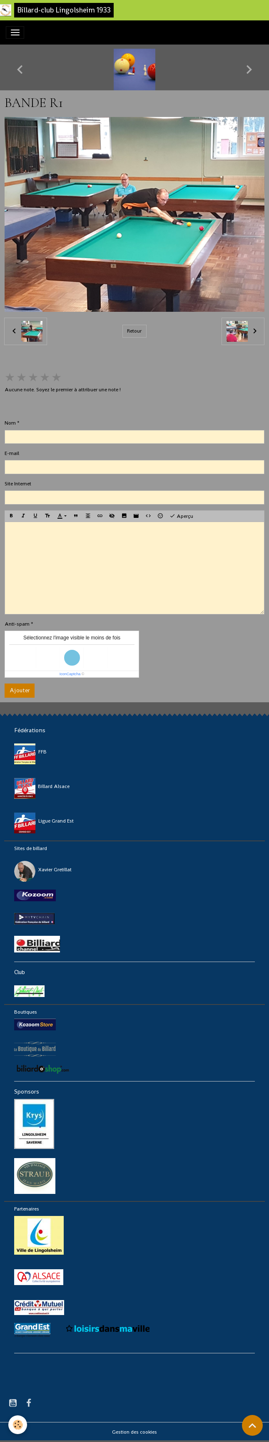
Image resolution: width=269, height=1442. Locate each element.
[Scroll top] (252, 1425)
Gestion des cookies (134, 1432)
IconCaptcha (70, 674)
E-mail (12, 453)
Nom (10, 423)
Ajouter (20, 690)
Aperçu (181, 516)
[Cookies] (17, 1424)
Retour (134, 331)
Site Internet (18, 483)
